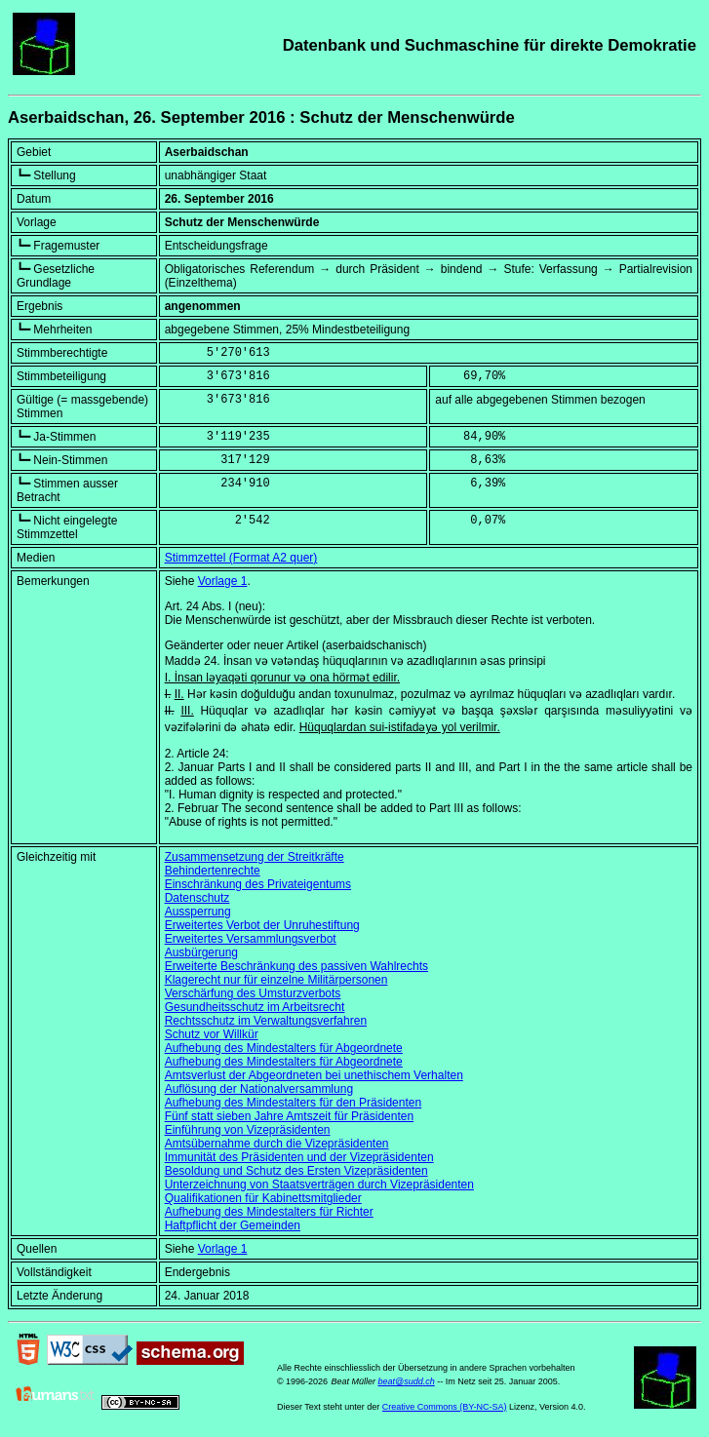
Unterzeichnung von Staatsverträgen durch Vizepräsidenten (319, 1184)
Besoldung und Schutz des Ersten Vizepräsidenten (296, 1171)
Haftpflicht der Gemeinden (232, 1225)
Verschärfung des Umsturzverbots (253, 993)
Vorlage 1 (223, 581)
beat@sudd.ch (405, 1381)
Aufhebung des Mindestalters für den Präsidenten (293, 1102)
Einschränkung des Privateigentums (258, 884)
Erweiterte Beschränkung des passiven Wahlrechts (296, 966)
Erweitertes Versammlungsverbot (250, 939)
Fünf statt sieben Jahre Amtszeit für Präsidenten (289, 1116)
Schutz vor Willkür (211, 1034)
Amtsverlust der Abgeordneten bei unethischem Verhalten (314, 1075)
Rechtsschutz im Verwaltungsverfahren (266, 1021)
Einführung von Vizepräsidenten (248, 1130)
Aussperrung (198, 911)
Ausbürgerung (201, 952)
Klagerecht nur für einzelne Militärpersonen (276, 980)
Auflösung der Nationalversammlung (259, 1089)
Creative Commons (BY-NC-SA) (444, 1407)
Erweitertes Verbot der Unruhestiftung (262, 925)
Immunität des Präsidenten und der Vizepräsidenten (299, 1157)
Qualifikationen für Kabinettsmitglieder (263, 1198)
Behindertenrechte (212, 870)
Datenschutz (197, 898)
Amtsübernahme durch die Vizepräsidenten (277, 1143)
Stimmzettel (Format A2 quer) (241, 557)
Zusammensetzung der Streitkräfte (254, 857)
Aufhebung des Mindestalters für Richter (269, 1212)
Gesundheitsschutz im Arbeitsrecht (255, 1007)
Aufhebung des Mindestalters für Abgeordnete (284, 1048)
